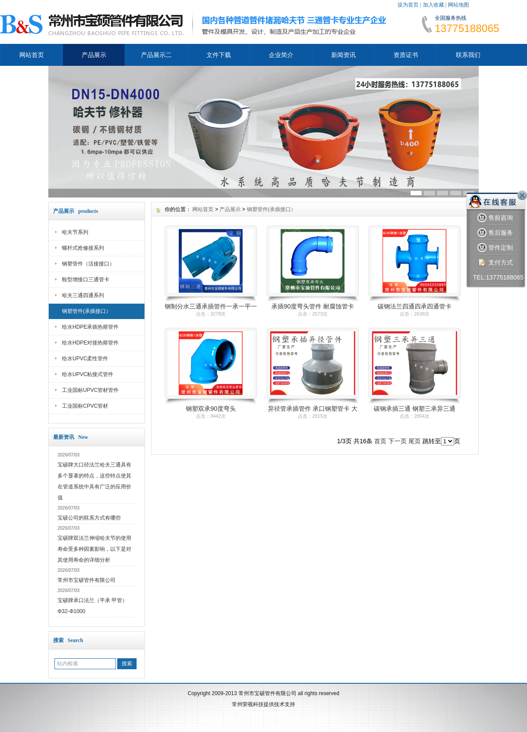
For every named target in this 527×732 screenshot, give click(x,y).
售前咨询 (495, 217)
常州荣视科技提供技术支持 (263, 704)
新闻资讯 (343, 54)
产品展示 (94, 54)
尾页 (414, 441)
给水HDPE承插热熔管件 (90, 327)
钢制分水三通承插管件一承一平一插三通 (211, 307)
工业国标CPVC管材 (85, 406)
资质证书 (405, 54)
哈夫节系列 (75, 232)
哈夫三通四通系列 (83, 295)
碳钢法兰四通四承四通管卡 (414, 306)
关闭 (522, 195)
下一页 (397, 441)
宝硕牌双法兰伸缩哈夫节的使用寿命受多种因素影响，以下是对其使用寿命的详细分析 (94, 549)
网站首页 (31, 54)
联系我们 (468, 54)
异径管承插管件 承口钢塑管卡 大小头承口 (312, 409)
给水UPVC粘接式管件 (87, 374)
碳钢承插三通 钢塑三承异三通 (414, 408)
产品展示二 (156, 54)
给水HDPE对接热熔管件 (90, 343)
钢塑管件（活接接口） (88, 264)
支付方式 (495, 262)
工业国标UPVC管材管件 (90, 390)
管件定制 (495, 247)
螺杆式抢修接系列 (83, 248)
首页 (380, 441)
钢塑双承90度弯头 (211, 408)
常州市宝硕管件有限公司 (87, 580)
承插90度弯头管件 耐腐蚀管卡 (312, 306)
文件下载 (218, 54)
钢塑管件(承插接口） (86, 311)
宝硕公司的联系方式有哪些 (89, 518)
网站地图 (458, 5)
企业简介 (281, 54)
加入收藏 (433, 5)
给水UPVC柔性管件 (85, 358)
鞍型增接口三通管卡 (85, 279)
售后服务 (495, 232)
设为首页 (408, 5)
